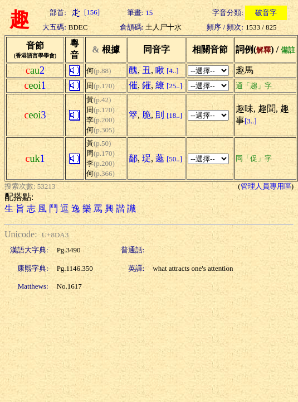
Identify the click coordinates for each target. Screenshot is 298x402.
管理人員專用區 (266, 186)
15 (149, 12)
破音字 (266, 12)
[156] (84, 12)
